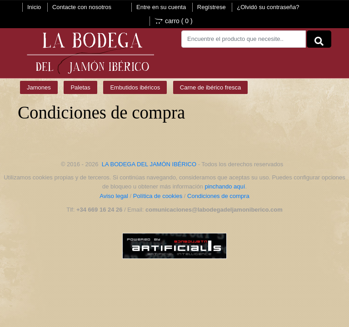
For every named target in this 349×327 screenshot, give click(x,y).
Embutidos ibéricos (135, 87)
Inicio (34, 7)
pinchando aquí (224, 186)
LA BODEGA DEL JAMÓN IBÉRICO (149, 164)
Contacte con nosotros (81, 7)
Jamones (39, 87)
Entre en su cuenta (161, 7)
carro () (174, 21)
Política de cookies (157, 196)
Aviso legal (114, 196)
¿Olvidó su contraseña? (268, 7)
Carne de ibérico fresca (210, 87)
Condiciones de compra (218, 196)
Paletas (80, 87)
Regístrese (211, 7)
